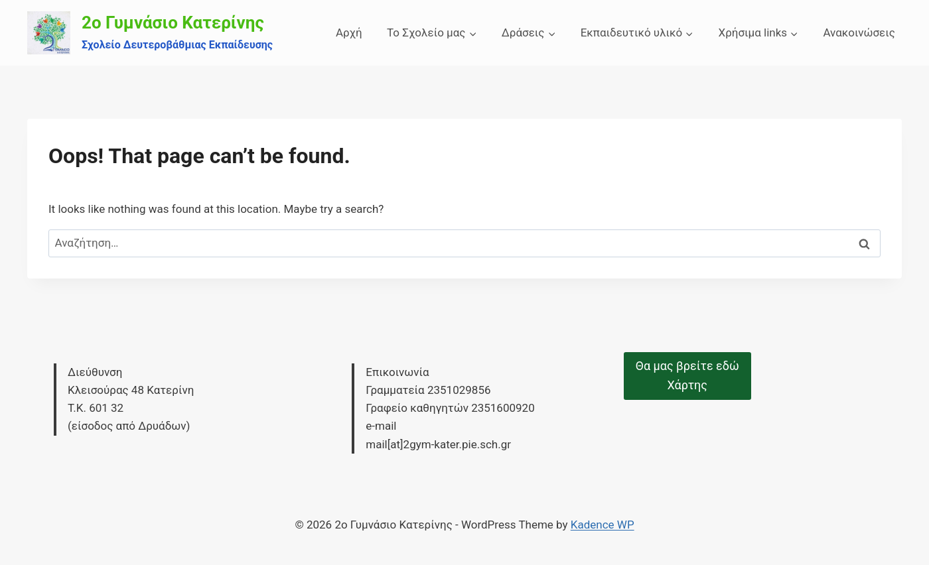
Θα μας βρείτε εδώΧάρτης (687, 375)
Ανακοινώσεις (858, 32)
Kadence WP (602, 524)
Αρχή (349, 32)
